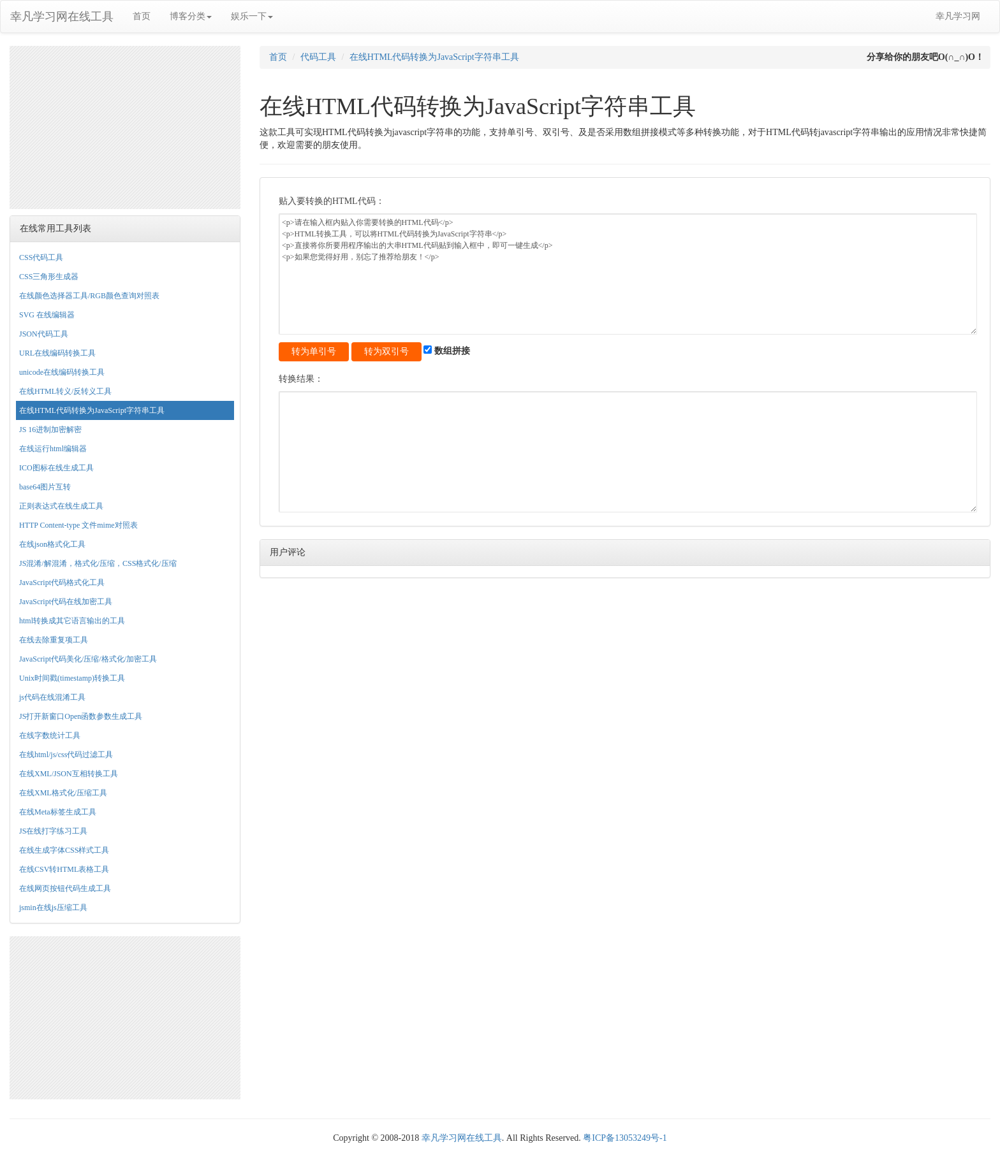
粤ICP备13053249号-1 (624, 1138)
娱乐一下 (252, 16)
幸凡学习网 (958, 16)
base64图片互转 (45, 486)
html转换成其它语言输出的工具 (72, 620)
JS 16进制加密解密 (50, 429)
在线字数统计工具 (49, 735)
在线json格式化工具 (52, 544)
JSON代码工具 (43, 333)
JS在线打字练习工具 (53, 831)
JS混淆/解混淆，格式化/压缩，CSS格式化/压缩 (98, 563)
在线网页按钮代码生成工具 (65, 888)
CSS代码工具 (41, 257)
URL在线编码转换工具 (57, 353)
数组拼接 (446, 350)
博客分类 (191, 16)
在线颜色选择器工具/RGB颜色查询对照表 (89, 295)
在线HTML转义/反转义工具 (65, 391)
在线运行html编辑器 (53, 448)
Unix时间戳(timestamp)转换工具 (72, 678)
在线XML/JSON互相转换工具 (68, 773)
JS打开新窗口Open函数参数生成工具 (80, 716)
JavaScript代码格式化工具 (62, 582)
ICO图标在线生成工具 (56, 467)
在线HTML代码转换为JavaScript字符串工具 (92, 410)
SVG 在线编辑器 (47, 314)
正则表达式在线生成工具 (61, 506)
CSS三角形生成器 (48, 276)
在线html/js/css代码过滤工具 (66, 754)
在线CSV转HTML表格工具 (64, 869)
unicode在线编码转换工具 (62, 372)
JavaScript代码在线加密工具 (65, 601)
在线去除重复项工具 (53, 639)
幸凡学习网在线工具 (62, 16)
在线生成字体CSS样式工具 (64, 850)
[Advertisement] (125, 125)
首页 (142, 16)
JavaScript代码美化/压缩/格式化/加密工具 (88, 659)
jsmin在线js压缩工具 (53, 907)
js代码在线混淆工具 (52, 697)
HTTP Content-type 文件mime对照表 (78, 525)
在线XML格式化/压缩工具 (63, 792)
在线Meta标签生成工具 (57, 811)
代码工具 (318, 57)
